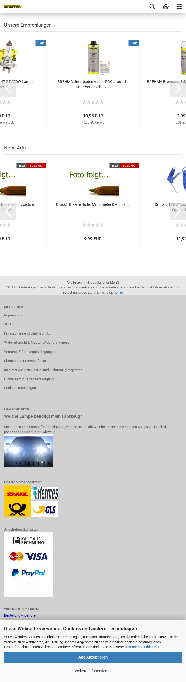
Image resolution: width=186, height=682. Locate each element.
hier (121, 330)
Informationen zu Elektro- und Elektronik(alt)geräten (43, 407)
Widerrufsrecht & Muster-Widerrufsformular (37, 380)
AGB (7, 361)
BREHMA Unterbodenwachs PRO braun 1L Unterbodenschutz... (93, 121)
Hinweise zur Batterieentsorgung (29, 416)
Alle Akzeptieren (93, 657)
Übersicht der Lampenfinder (25, 398)
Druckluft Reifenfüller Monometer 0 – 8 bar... (93, 241)
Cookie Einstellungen (20, 425)
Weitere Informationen (92, 671)
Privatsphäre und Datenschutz (27, 370)
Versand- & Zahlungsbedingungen (30, 389)
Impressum (13, 352)
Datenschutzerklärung (142, 647)
